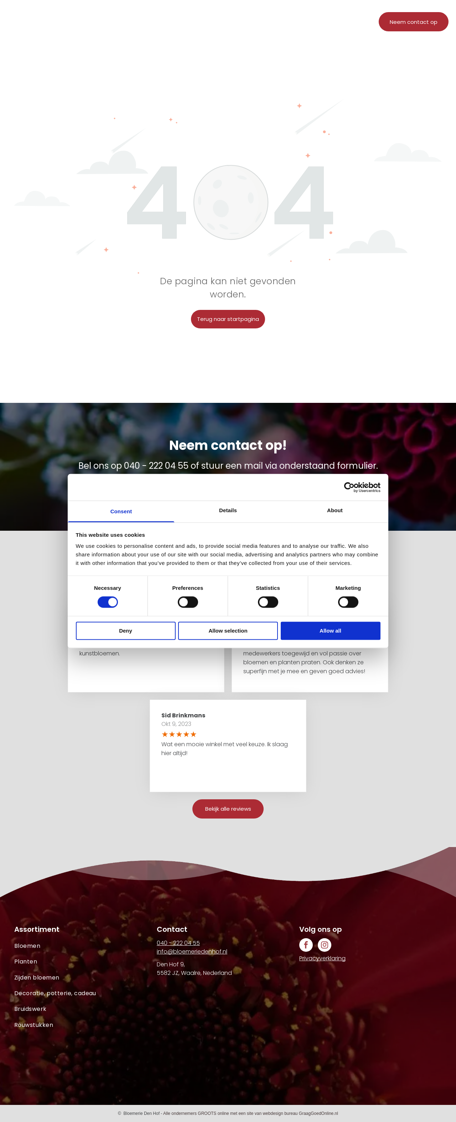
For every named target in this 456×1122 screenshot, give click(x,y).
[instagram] (324, 946)
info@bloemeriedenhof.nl (192, 951)
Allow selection (227, 631)
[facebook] (306, 946)
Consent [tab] (121, 511)
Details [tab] (228, 510)
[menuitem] (147, 24)
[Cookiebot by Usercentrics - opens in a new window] (349, 487)
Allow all (330, 631)
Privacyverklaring (322, 958)
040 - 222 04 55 (156, 466)
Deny (125, 631)
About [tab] (335, 510)
